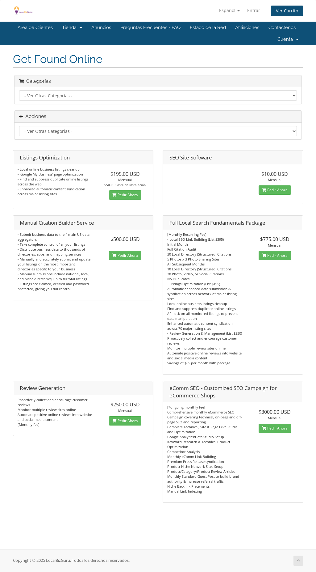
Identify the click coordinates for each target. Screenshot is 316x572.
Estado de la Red (208, 27)
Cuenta (287, 39)
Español (229, 10)
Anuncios (101, 27)
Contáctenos (282, 27)
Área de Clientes (35, 27)
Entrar (253, 10)
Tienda (72, 27)
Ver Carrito (287, 11)
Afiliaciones (247, 27)
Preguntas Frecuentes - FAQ (150, 27)
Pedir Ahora (125, 194)
